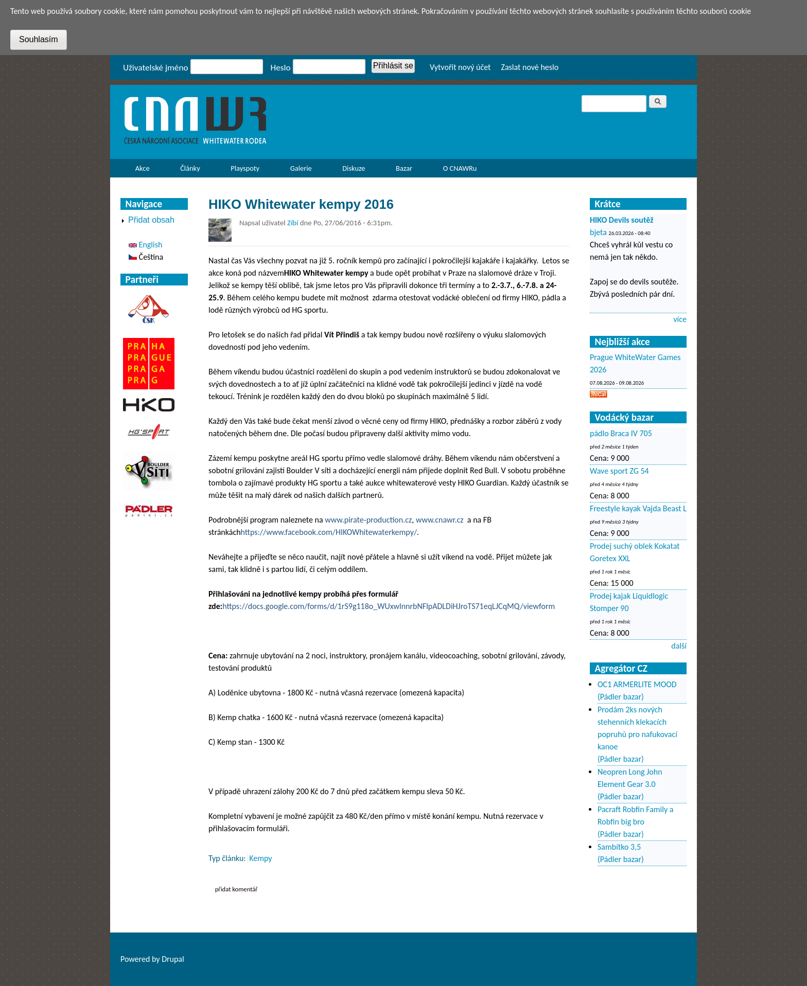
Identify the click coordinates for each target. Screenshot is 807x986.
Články (187, 170)
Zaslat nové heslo (529, 67)
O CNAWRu (457, 170)
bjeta (598, 232)
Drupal (173, 959)
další (679, 646)
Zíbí (292, 222)
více (680, 319)
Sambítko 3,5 (619, 847)
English (145, 244)
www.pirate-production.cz (368, 520)
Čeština (146, 257)
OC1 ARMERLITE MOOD (637, 684)
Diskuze (353, 168)
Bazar (404, 168)
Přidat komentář (236, 889)
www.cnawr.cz (440, 520)
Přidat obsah (151, 220)
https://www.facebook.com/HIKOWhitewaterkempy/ (329, 532)
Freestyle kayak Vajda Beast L (638, 508)
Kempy (260, 858)
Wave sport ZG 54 (619, 471)
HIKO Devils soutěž (622, 220)
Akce (139, 170)
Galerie (301, 168)
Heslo (281, 67)
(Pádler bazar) (621, 697)
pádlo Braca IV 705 (621, 433)
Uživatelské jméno (155, 67)
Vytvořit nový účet (460, 67)
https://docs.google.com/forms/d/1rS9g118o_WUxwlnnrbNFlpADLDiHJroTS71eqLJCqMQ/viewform (388, 606)
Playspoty (242, 170)
